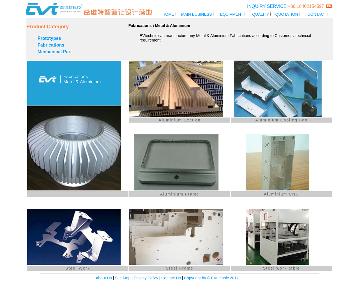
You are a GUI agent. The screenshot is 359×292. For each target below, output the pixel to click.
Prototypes (49, 38)
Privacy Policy (146, 278)
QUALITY (260, 14)
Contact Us (171, 278)
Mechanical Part (55, 51)
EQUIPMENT (232, 14)
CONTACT (316, 14)
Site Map (122, 278)
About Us (104, 278)
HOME (168, 14)
